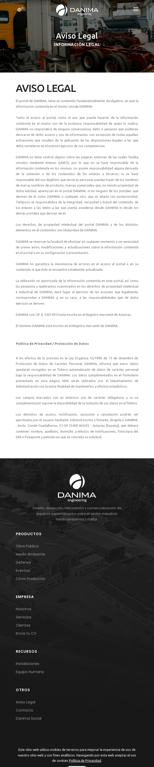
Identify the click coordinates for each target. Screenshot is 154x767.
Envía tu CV (26, 633)
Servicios (23, 617)
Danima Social (28, 718)
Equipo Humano (30, 671)
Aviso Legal (25, 702)
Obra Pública (27, 546)
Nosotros (23, 609)
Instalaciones (27, 663)
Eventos (23, 570)
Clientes (23, 625)
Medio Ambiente (30, 554)
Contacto (24, 710)
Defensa (23, 562)
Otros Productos (30, 578)
